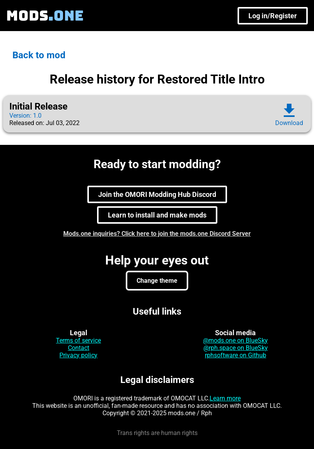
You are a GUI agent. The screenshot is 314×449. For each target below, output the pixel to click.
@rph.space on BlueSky (235, 348)
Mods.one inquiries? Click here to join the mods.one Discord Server (157, 233)
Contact (78, 348)
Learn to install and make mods (157, 215)
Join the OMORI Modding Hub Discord (157, 194)
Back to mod (39, 55)
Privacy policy (78, 355)
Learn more (225, 398)
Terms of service (78, 340)
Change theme (157, 280)
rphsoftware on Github (235, 355)
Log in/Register (272, 16)
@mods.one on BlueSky (235, 340)
